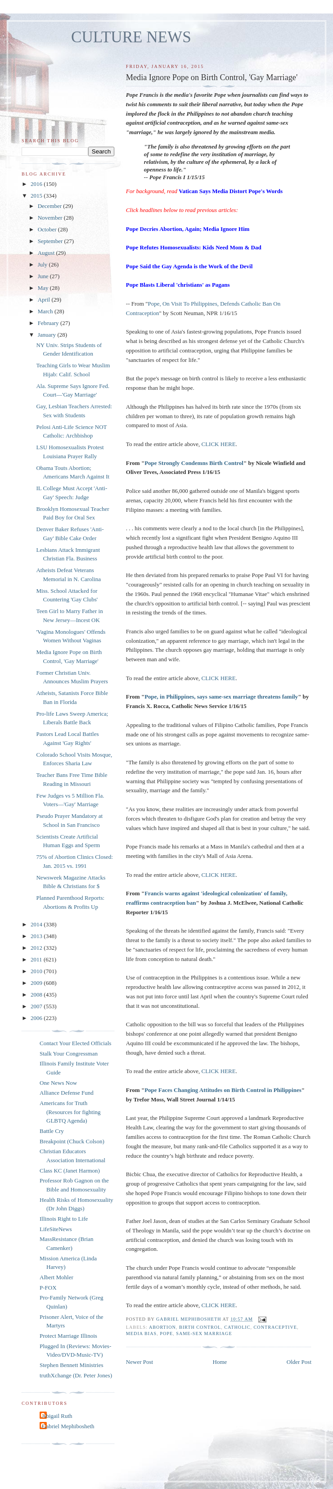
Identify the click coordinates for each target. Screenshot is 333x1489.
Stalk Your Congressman (69, 1053)
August (47, 252)
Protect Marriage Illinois (68, 1335)
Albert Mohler (56, 1277)
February (49, 323)
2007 (37, 1006)
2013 (37, 936)
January (48, 334)
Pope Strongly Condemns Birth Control (193, 463)
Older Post (299, 1361)
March (46, 311)
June (44, 276)
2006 (37, 1018)
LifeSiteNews (56, 1229)
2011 (37, 959)
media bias (141, 1333)
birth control (200, 1327)
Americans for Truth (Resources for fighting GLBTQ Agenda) (70, 1112)
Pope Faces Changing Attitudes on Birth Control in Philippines (223, 1090)
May (44, 287)
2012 (37, 947)
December (50, 206)
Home (220, 1361)
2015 (37, 195)
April (45, 299)
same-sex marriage (204, 1333)
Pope (166, 1333)
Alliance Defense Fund (67, 1092)
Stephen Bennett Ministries (72, 1365)
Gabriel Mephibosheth (68, 1426)
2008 (37, 994)
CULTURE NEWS (131, 37)
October (48, 229)
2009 (37, 982)
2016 (37, 183)
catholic (237, 1327)
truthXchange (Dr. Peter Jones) (76, 1375)
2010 (37, 971)
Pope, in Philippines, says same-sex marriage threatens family (221, 696)
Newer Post (139, 1361)
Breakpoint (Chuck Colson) (72, 1141)
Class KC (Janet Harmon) (70, 1170)
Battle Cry (52, 1131)
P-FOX (48, 1287)
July (43, 264)
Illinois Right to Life (64, 1218)
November (51, 217)
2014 (37, 924)
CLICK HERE (219, 444)
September (51, 241)
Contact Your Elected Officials (75, 1043)
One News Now (58, 1082)
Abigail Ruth (57, 1415)
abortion (162, 1327)
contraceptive (275, 1327)
